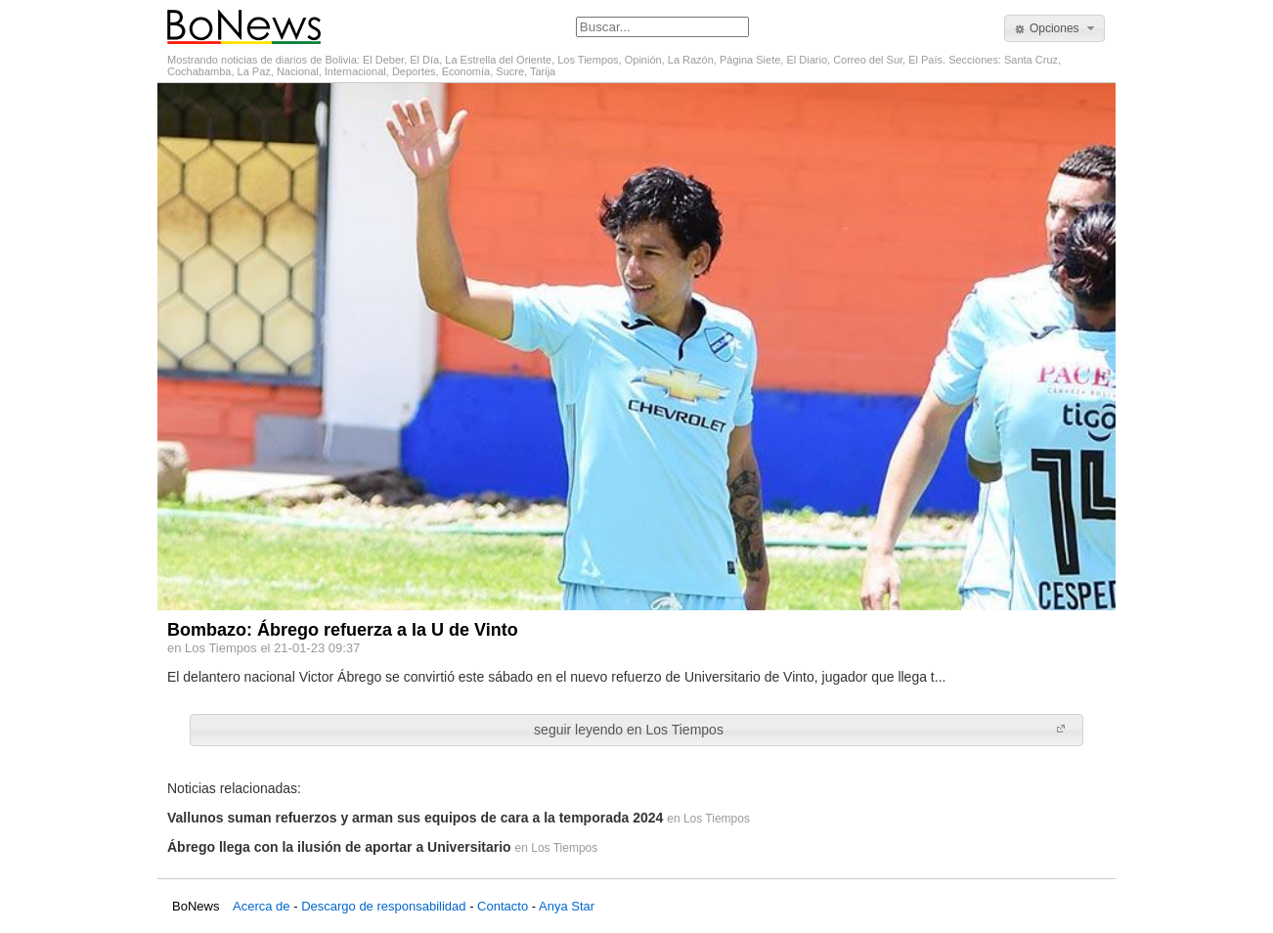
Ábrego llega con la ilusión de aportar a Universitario (339, 847)
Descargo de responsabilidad (383, 906)
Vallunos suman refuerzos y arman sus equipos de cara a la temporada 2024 (415, 817)
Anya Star (566, 906)
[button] (1054, 28)
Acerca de (261, 906)
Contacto (502, 906)
